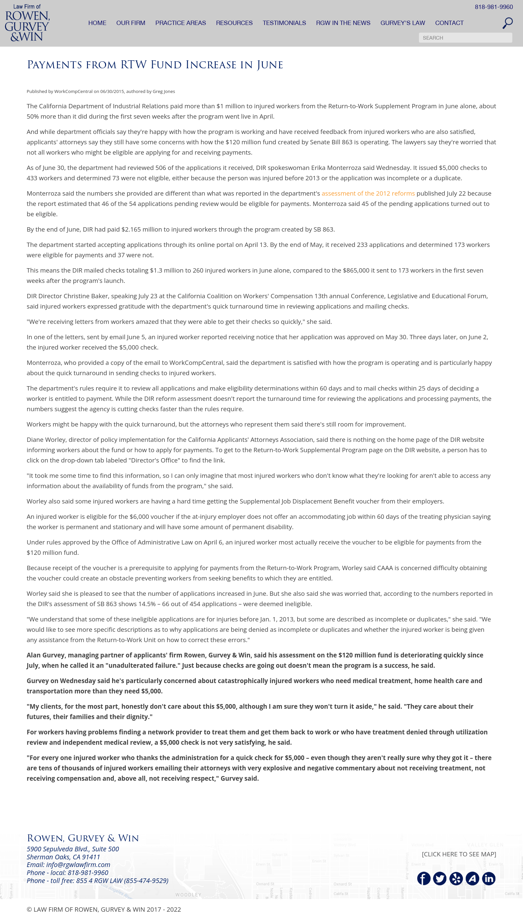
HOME (97, 22)
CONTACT (449, 22)
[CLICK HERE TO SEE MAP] (459, 854)
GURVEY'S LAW (403, 22)
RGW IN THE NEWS (343, 22)
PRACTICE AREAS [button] (180, 22)
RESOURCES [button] (234, 22)
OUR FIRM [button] (130, 22)
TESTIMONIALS (284, 22)
